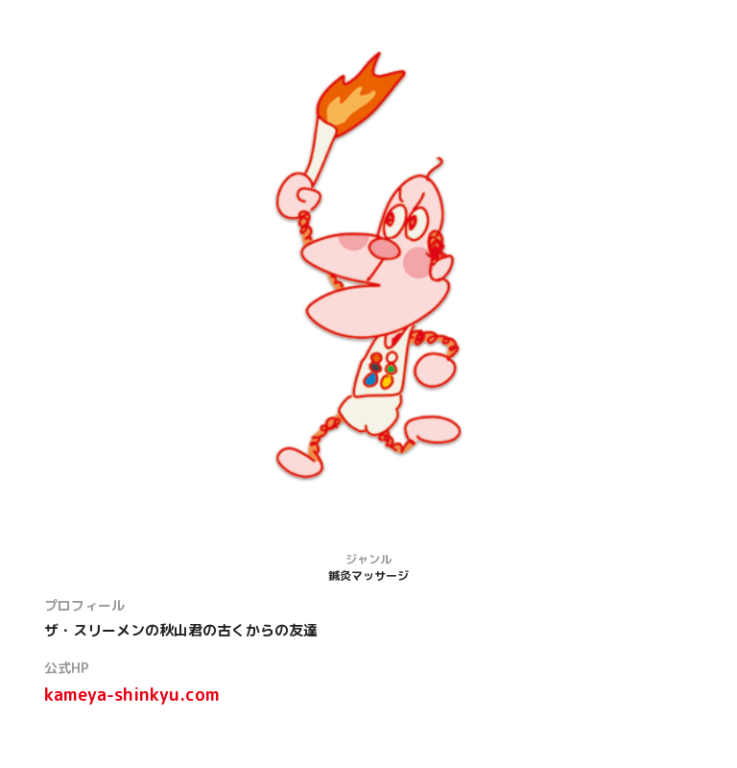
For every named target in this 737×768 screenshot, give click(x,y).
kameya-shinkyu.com (132, 695)
